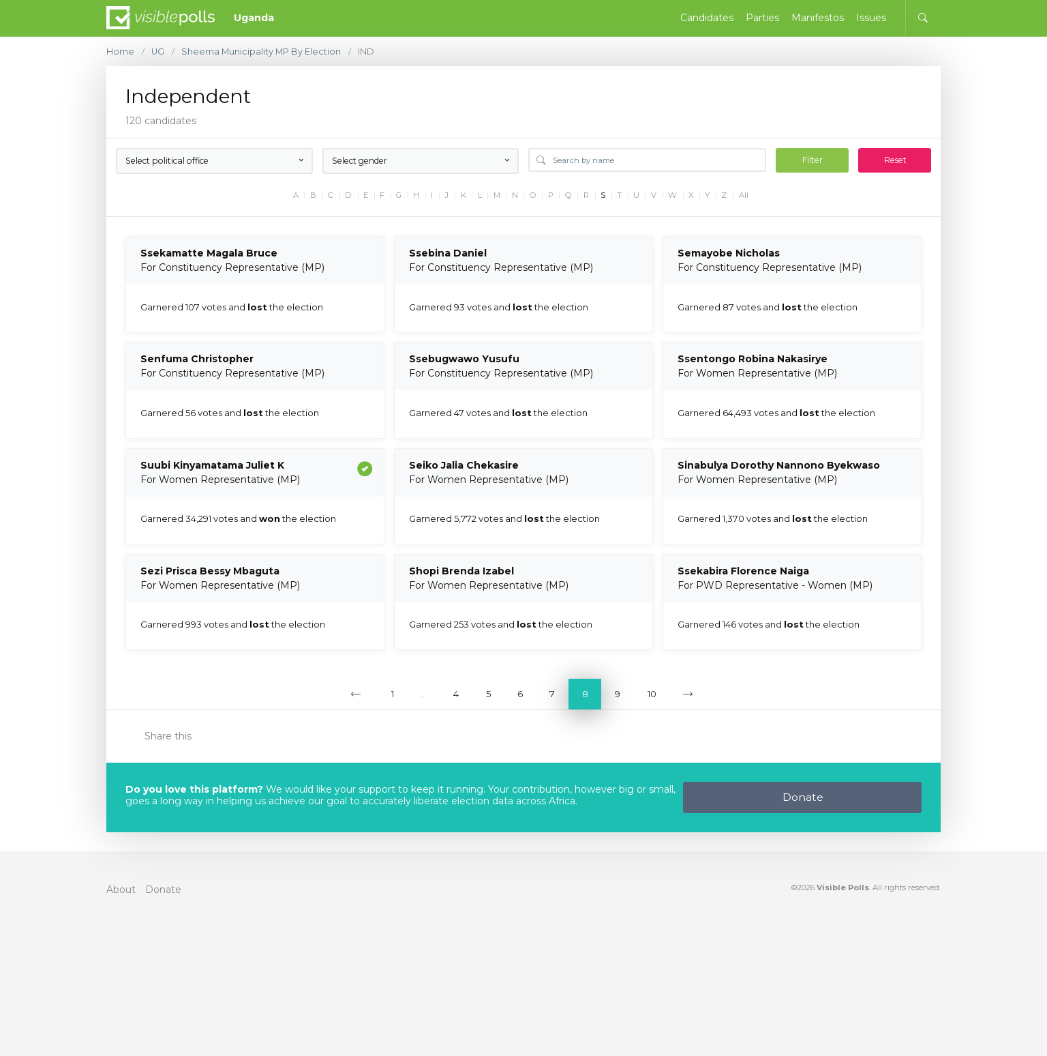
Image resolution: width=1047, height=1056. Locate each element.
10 (652, 693)
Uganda (254, 18)
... (424, 693)
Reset (895, 160)
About (121, 889)
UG (158, 51)
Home (120, 51)
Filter (812, 160)
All (743, 195)
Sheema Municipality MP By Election (262, 51)
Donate (803, 797)
